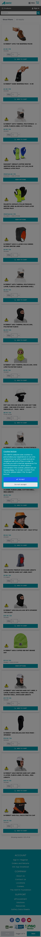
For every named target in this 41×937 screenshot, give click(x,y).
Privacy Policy (8, 470)
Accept (20, 479)
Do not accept (21, 484)
